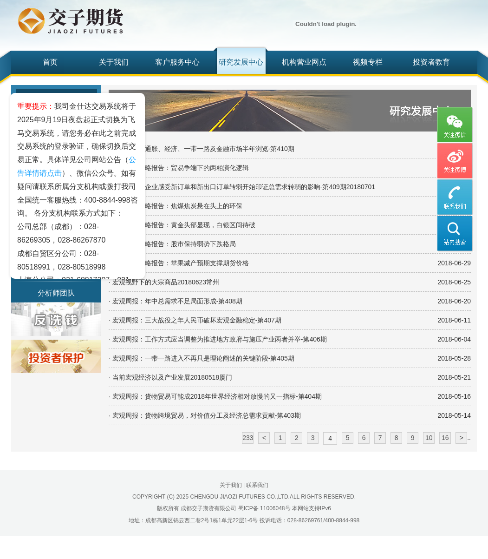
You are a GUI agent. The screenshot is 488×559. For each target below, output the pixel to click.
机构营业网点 (304, 62)
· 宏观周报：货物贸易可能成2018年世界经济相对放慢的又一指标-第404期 (215, 396)
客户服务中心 (177, 62)
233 (247, 437)
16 (445, 437)
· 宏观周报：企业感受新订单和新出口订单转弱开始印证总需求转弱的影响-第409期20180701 (242, 187)
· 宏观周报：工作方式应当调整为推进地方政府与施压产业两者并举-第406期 (218, 339)
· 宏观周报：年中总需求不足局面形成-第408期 (175, 301)
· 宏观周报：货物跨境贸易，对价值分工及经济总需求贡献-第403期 (205, 415)
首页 (50, 62)
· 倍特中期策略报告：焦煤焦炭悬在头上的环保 (175, 206)
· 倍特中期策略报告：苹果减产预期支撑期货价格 (179, 263)
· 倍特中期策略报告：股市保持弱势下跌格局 (172, 244)
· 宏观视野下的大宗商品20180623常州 (164, 282)
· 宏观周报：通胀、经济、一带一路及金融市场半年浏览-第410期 (201, 148)
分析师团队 (56, 293)
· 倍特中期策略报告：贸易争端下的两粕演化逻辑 (179, 167)
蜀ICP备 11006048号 (264, 508)
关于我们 (114, 62)
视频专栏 (368, 62)
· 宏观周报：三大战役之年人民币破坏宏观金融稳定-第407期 (195, 320)
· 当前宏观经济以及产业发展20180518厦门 (170, 377)
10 (429, 437)
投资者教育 (431, 62)
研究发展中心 (241, 62)
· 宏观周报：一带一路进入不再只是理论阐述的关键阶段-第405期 (201, 358)
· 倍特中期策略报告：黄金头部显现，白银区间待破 (182, 225)
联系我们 (257, 485)
